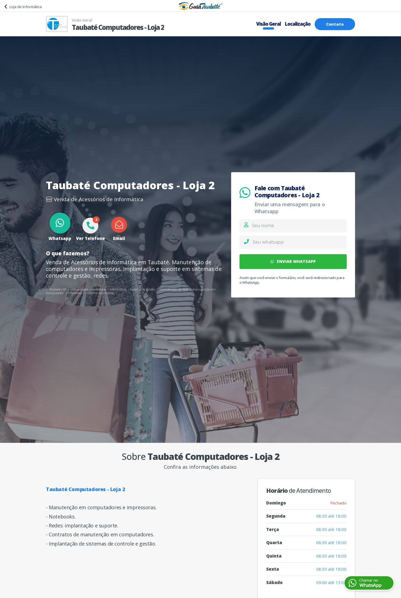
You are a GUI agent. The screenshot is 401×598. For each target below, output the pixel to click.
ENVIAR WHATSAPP (293, 261)
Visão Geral (268, 24)
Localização (297, 24)
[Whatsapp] (299, 242)
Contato (335, 24)
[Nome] (299, 225)
